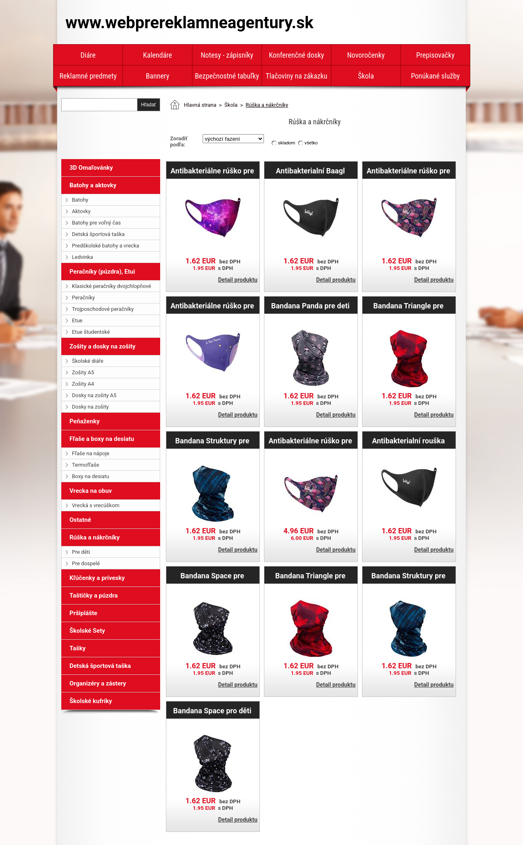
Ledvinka (82, 257)
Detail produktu (237, 279)
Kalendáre (157, 55)
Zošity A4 (83, 384)
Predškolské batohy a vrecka (105, 246)
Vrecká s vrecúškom (95, 505)
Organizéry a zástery (97, 683)
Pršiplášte (83, 613)
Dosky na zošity (90, 407)
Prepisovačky (435, 55)
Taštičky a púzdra (93, 595)
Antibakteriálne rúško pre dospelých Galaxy (212, 170)
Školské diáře (87, 361)
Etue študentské (91, 332)
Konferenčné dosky (296, 55)
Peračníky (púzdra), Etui (102, 271)
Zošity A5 (83, 372)
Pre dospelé (86, 563)
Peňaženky (84, 421)
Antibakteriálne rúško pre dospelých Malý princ (212, 305)
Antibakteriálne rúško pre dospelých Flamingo (408, 170)
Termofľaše (85, 465)
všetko (310, 143)
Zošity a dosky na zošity (102, 346)
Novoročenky (365, 55)
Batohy (80, 200)
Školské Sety (87, 630)
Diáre (88, 55)
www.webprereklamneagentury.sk (189, 22)
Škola (366, 76)
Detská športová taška (98, 234)
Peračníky (83, 297)
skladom (286, 143)
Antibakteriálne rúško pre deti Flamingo (310, 440)
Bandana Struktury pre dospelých (212, 440)
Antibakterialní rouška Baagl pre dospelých (408, 440)
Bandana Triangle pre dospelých (310, 575)
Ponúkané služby (435, 76)
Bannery (157, 76)
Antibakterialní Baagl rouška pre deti (310, 170)
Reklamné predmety (87, 76)
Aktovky (81, 211)
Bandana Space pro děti (212, 710)
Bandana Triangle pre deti (408, 305)
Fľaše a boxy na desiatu (101, 439)
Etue (77, 320)
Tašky (77, 648)
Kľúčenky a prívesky (97, 578)
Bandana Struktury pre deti (408, 575)
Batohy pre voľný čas (96, 223)
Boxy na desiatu (90, 476)
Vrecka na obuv (90, 490)
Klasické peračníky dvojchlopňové (111, 286)
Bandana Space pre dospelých (212, 575)
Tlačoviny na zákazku (296, 76)
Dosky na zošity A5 (94, 395)
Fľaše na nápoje (91, 453)
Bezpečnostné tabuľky (227, 76)
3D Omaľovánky (91, 167)
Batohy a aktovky (92, 185)
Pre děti (81, 552)
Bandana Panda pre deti (310, 305)
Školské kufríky (90, 701)
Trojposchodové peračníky (103, 309)
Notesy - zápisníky (227, 55)
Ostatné (80, 520)
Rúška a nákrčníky (94, 537)
